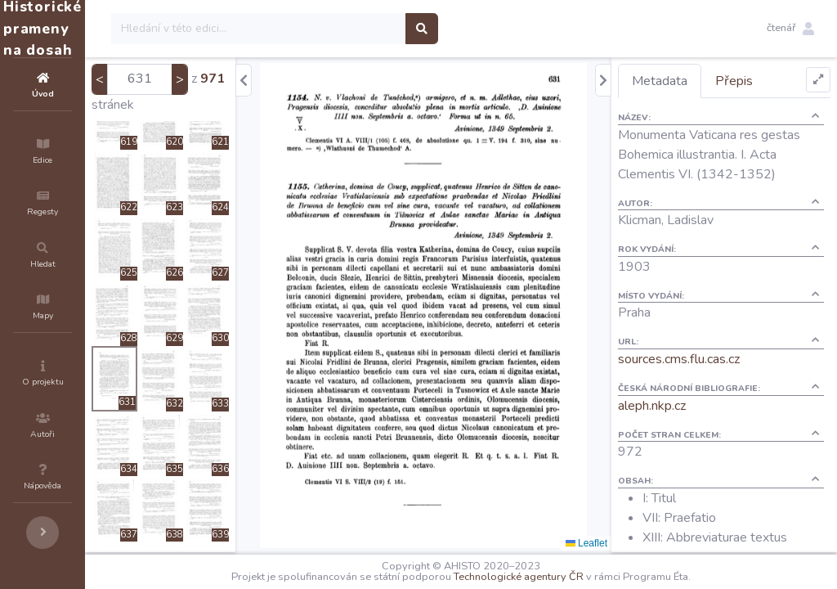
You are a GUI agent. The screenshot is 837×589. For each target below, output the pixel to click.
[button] (790, 28)
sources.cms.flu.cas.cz (708, 379)
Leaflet (616, 543)
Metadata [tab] (689, 81)
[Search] (356, 28)
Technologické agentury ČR (568, 576)
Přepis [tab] (763, 81)
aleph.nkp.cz (681, 425)
